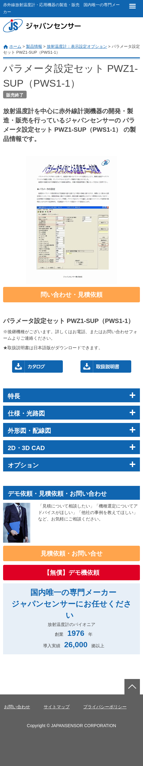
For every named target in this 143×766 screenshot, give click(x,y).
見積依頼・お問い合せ (71, 553)
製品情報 (34, 46)
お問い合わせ (17, 706)
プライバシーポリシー (105, 706)
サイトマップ (57, 706)
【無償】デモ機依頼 (71, 572)
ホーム (15, 46)
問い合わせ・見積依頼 (71, 294)
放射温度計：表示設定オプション (77, 46)
